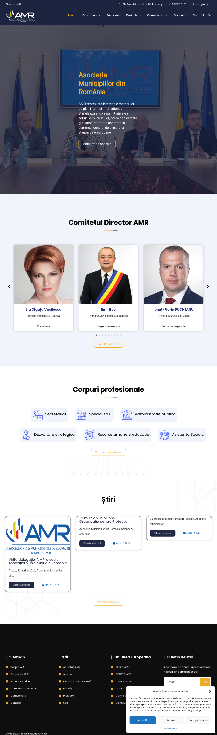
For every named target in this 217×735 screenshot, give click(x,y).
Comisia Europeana (128, 695)
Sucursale (113, 15)
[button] (210, 691)
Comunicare (155, 15)
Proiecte (132, 15)
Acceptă (142, 720)
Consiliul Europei (126, 702)
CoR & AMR (123, 667)
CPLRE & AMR (124, 674)
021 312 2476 (179, 4)
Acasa (71, 15)
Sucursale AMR (20, 674)
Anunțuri (68, 674)
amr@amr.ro (203, 4)
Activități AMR (71, 667)
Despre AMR (18, 667)
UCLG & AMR (123, 688)
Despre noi (89, 15)
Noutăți (67, 688)
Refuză (171, 720)
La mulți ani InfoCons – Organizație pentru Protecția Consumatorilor (103, 521)
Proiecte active (20, 681)
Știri (65, 702)
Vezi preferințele (199, 720)
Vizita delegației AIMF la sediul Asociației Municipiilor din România (38, 561)
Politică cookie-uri (169, 728)
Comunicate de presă (24, 688)
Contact (198, 15)
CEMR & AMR (123, 681)
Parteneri (180, 15)
